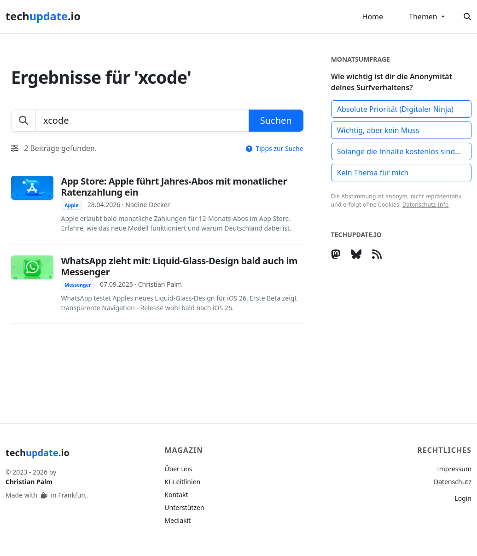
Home (373, 17)
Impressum (454, 468)
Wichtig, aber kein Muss (378, 130)
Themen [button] (424, 17)
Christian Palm (29, 481)
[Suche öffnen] (467, 17)
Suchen (276, 120)
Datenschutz (452, 481)
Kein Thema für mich (373, 173)
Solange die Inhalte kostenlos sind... (399, 151)
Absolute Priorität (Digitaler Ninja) (395, 109)
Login (462, 498)
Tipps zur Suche (274, 148)
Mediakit (177, 520)
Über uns (178, 468)
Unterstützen (184, 507)
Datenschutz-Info (425, 204)
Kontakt (176, 494)
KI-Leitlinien (182, 481)
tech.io (43, 16)
